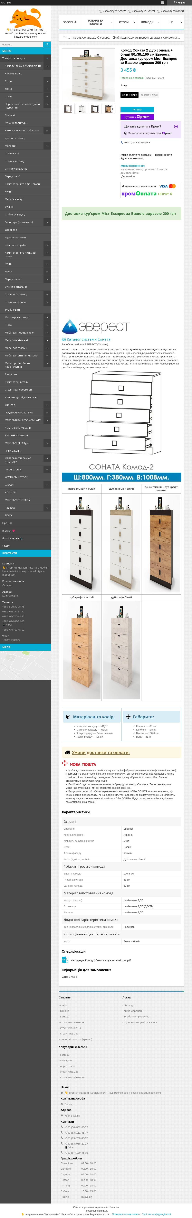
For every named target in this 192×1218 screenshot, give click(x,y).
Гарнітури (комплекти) (19, 222)
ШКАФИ (9, 484)
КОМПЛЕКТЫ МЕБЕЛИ (18, 428)
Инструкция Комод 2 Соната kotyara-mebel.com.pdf (101, 960)
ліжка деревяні (133, 1011)
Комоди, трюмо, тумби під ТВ (23, 66)
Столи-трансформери (18, 389)
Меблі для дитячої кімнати (21, 355)
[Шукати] (47, 44)
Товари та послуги (13, 58)
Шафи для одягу (15, 161)
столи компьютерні (72, 1022)
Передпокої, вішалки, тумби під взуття (22, 105)
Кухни (8, 264)
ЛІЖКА (9, 515)
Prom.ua (114, 1207)
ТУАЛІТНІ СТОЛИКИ (16, 435)
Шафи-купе (12, 153)
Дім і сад (10, 405)
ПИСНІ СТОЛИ (13, 469)
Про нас (7, 523)
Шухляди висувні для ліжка (140, 1022)
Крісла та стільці (15, 138)
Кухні (8, 191)
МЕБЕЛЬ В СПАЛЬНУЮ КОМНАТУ (18, 460)
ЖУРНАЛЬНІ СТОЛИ (16, 477)
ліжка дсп (129, 1005)
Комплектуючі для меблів (21, 397)
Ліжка (8, 88)
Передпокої (12, 176)
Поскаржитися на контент (126, 1214)
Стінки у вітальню (16, 168)
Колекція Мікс (13, 73)
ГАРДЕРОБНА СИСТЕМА (19, 412)
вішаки (64, 1011)
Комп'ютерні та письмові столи (20, 254)
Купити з (137, 117)
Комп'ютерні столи (16, 382)
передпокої (67, 1066)
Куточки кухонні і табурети (22, 130)
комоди (65, 1016)
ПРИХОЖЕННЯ (13, 450)
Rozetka (10, 507)
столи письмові (69, 1033)
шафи (63, 1005)
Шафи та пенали (15, 302)
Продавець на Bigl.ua (96, 1210)
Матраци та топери (17, 317)
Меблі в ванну (14, 199)
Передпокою (13, 279)
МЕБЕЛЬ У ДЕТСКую (17, 443)
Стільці (9, 207)
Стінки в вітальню (16, 286)
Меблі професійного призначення (17, 364)
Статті (6, 546)
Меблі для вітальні (16, 340)
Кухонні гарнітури (16, 123)
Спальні (10, 115)
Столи (8, 81)
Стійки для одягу (15, 214)
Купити (137, 109)
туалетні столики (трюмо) (76, 1039)
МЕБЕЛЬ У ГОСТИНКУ (17, 500)
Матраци (10, 145)
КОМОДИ (10, 492)
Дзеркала (11, 229)
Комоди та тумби (15, 245)
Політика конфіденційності (156, 1214)
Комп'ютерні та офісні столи (22, 184)
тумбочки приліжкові (137, 1016)
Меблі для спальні (16, 348)
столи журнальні (70, 1028)
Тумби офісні (12, 309)
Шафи (8, 96)
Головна (69, 22)
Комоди (147, 22)
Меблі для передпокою (19, 332)
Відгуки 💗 (8, 530)
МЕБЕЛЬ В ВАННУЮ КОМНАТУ (23, 420)
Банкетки (11, 374)
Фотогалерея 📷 (12, 538)
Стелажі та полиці (16, 294)
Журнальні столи (15, 237)
